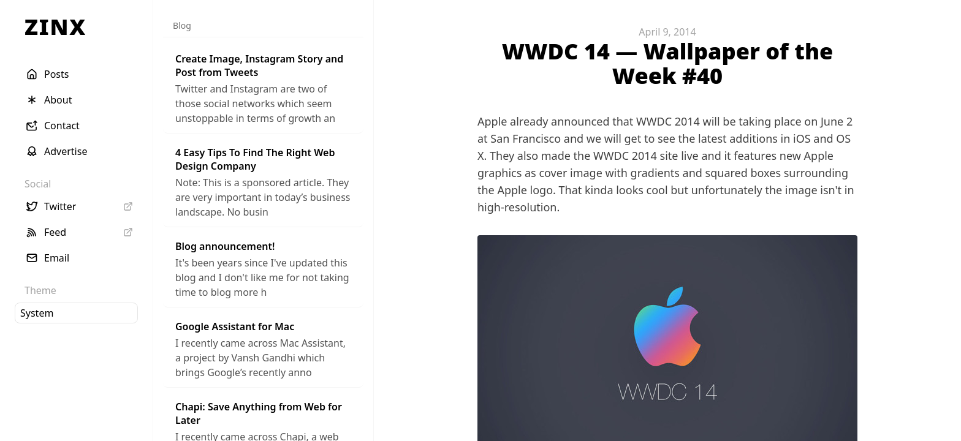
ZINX (55, 27)
